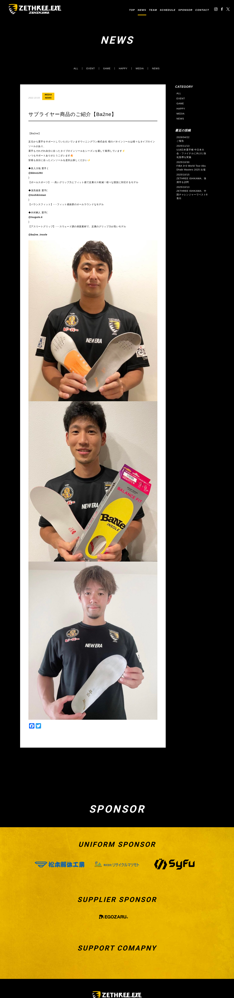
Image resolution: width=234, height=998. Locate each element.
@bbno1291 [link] (35, 173)
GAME (107, 68)
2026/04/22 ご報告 (182, 139)
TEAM (153, 9)
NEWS (142, 9)
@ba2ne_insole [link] (37, 234)
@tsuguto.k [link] (35, 217)
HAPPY (123, 68)
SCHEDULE (168, 9)
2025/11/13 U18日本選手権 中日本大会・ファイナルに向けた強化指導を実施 (191, 151)
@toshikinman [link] (37, 195)
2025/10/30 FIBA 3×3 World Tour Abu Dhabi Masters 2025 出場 (191, 166)
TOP (132, 9)
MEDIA (140, 68)
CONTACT (202, 9)
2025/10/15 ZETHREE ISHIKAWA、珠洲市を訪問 (191, 178)
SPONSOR (185, 9)
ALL (76, 68)
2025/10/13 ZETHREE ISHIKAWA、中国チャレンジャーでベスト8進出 (192, 193)
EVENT (90, 68)
